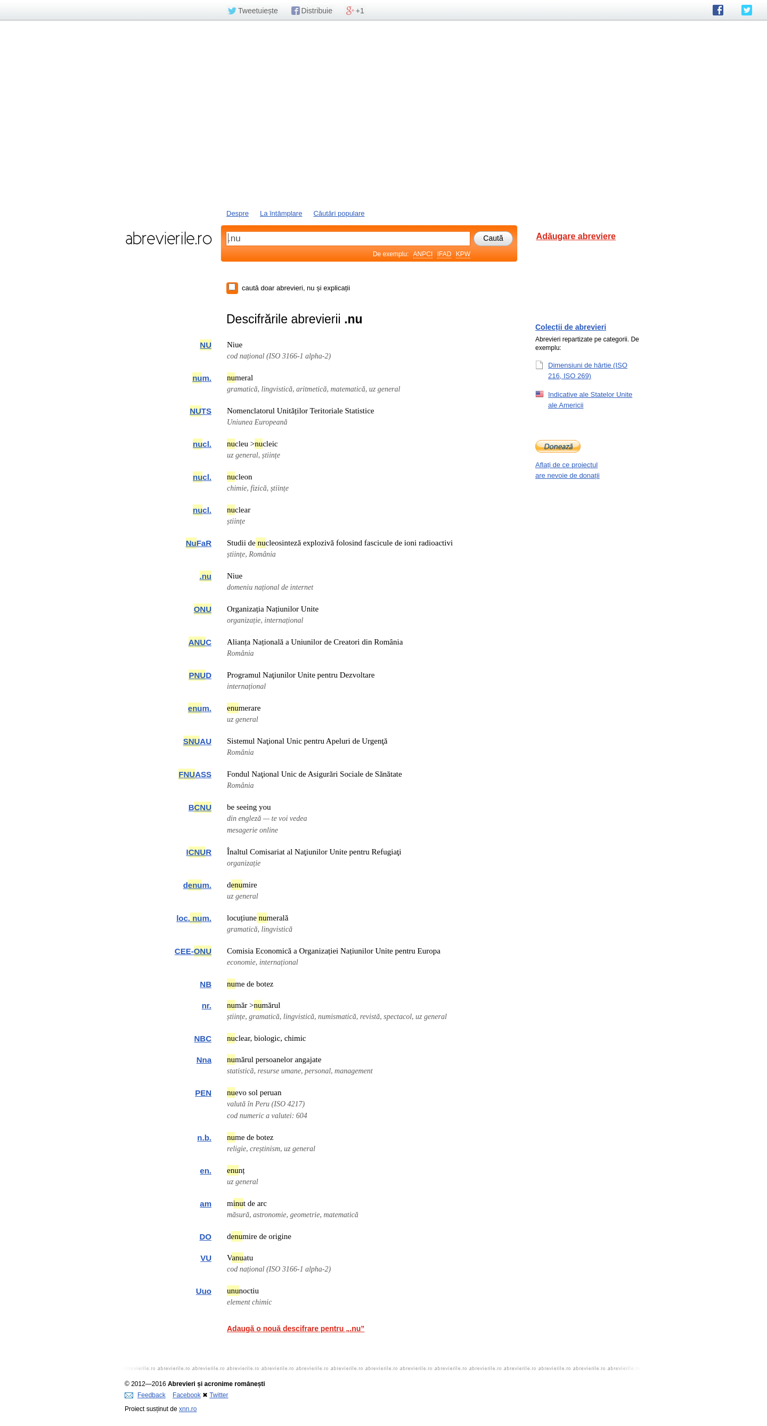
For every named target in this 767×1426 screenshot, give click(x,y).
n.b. (204, 1137)
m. (201, 378)
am (205, 1203)
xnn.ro (188, 1409)
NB (205, 984)
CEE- (193, 951)
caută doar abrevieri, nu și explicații (296, 288)
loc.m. (193, 918)
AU (197, 741)
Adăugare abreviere (576, 236)
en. (205, 1170)
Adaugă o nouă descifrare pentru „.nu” (295, 1328)
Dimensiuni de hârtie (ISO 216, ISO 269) (587, 370)
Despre (237, 213)
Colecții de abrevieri (570, 327)
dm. (197, 885)
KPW (463, 254)
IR (198, 852)
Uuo (203, 1290)
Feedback (145, 1395)
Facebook (187, 1395)
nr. (206, 1005)
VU (205, 1257)
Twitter (218, 1395)
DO (206, 1236)
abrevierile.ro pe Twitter (746, 10)
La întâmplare (281, 213)
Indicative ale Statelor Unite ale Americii (590, 399)
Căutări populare (338, 213)
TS (200, 411)
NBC (203, 1038)
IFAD (444, 254)
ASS (194, 774)
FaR (198, 543)
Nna (204, 1059)
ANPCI (423, 254)
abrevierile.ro (168, 238)
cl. (202, 444)
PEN (203, 1092)
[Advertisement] (383, 113)
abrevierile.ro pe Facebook (718, 10)
